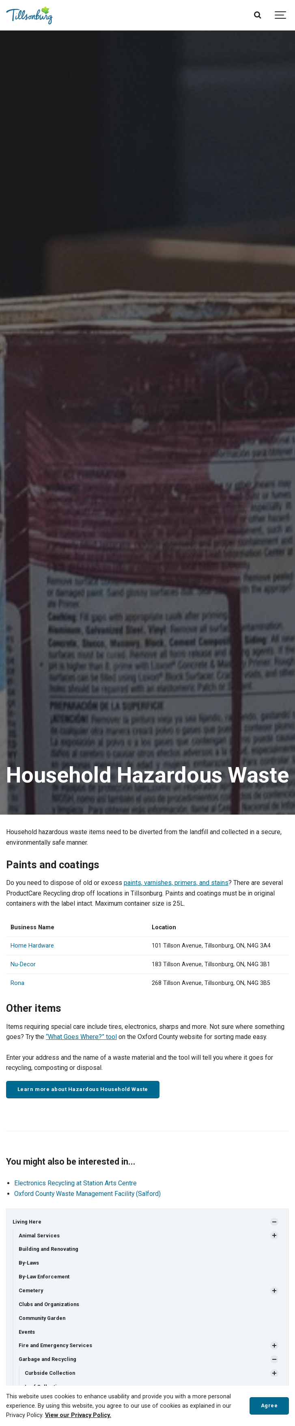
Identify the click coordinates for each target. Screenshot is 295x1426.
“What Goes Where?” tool (81, 1037)
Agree (269, 1405)
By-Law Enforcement (44, 1277)
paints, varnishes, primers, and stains (176, 883)
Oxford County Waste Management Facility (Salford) (87, 1194)
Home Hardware (32, 945)
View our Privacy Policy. (78, 1415)
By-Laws (29, 1263)
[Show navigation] (281, 15)
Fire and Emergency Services (55, 1345)
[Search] (257, 15)
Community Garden (42, 1318)
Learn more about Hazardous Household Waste (82, 1089)
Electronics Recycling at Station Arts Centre (75, 1183)
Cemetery (31, 1290)
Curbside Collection (50, 1373)
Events (27, 1332)
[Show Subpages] (274, 1222)
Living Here (27, 1222)
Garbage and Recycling (47, 1359)
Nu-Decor (23, 964)
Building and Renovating (48, 1249)
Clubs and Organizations (49, 1304)
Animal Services (39, 1236)
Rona (17, 983)
